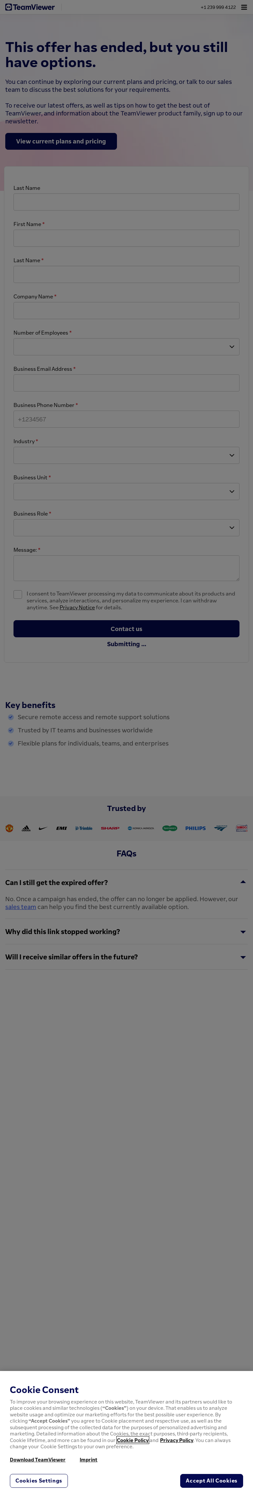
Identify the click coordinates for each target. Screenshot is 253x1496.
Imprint (89, 1459)
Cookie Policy (133, 1440)
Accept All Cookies (212, 1480)
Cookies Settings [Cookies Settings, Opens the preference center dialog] (38, 1480)
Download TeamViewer (38, 1459)
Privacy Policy (176, 1440)
